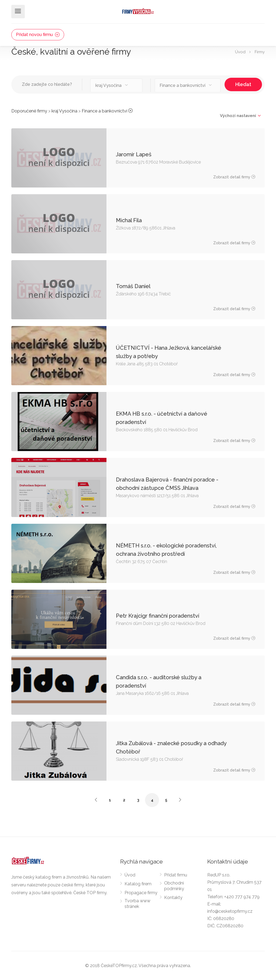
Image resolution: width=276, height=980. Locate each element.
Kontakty (173, 897)
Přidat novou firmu (38, 34)
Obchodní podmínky (174, 885)
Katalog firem (138, 883)
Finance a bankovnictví (104, 111)
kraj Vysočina (64, 111)
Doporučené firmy (29, 111)
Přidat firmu (175, 875)
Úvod (240, 51)
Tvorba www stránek (137, 903)
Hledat (243, 84)
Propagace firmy (141, 892)
